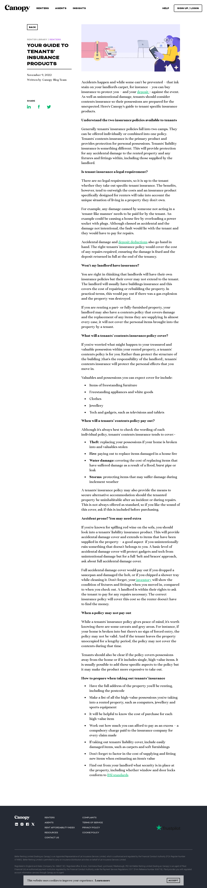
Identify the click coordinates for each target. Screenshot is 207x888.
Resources (51, 832)
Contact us (52, 837)
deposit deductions (132, 242)
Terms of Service (92, 822)
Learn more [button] (102, 880)
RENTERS (50, 817)
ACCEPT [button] (173, 880)
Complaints (89, 817)
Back (32, 27)
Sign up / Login (188, 8)
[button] (79, 8)
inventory (143, 580)
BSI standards (117, 775)
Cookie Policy (90, 832)
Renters (42, 8)
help (165, 8)
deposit (143, 92)
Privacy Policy (91, 827)
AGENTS (49, 822)
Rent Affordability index (60, 827)
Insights (79, 8)
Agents (60, 8)
